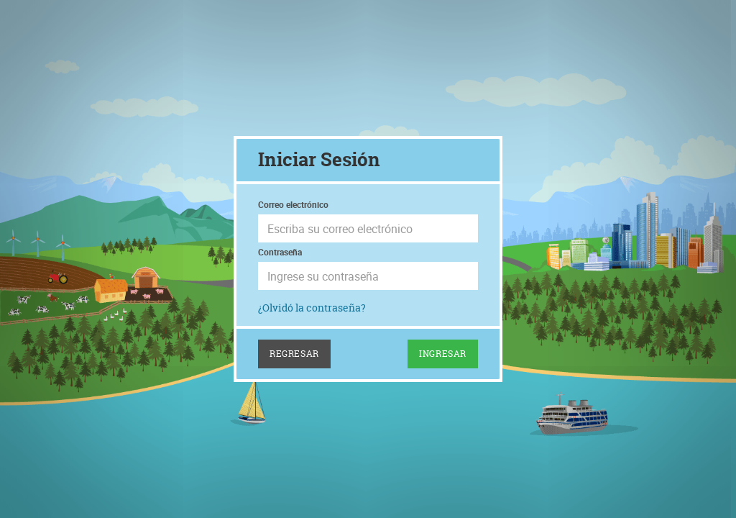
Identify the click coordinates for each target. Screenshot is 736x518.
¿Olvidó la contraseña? (312, 307)
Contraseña (280, 252)
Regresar (294, 353)
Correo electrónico (293, 204)
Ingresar (442, 353)
